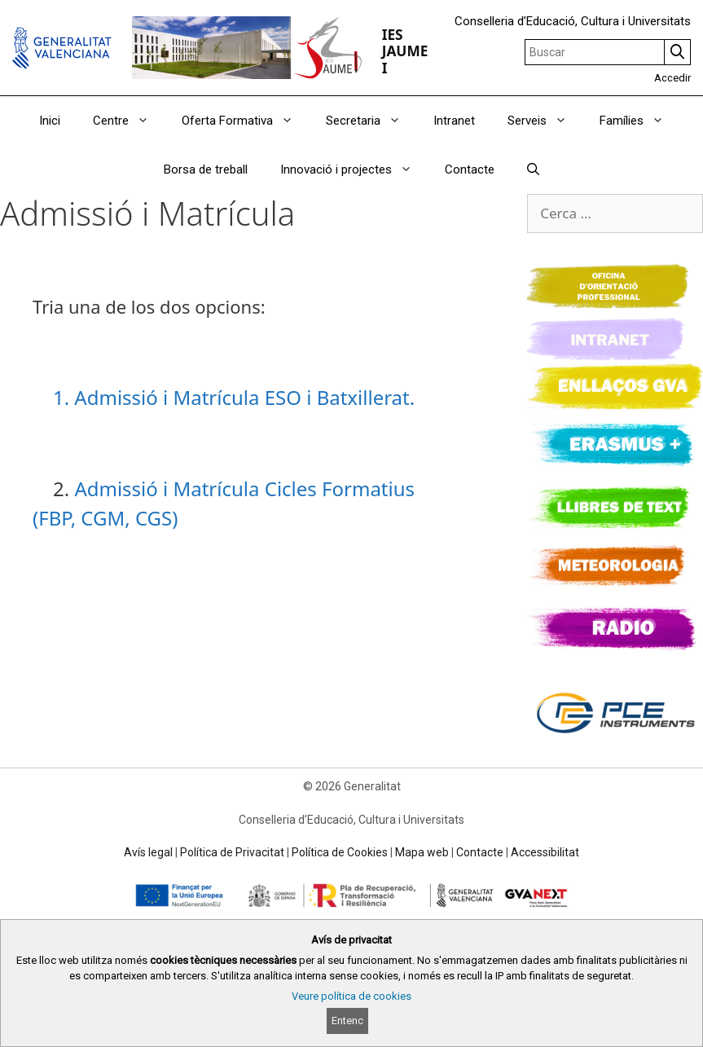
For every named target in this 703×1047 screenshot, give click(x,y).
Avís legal (148, 852)
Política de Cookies (340, 852)
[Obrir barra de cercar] (533, 169)
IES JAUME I (405, 51)
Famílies (640, 120)
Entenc (347, 1020)
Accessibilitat (545, 852)
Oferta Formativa (246, 120)
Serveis (545, 120)
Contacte (469, 169)
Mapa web (422, 852)
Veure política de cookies (351, 996)
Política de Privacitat (232, 852)
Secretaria (371, 120)
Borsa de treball (206, 169)
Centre (129, 120)
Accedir (672, 78)
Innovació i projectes (354, 169)
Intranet (454, 120)
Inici (49, 120)
